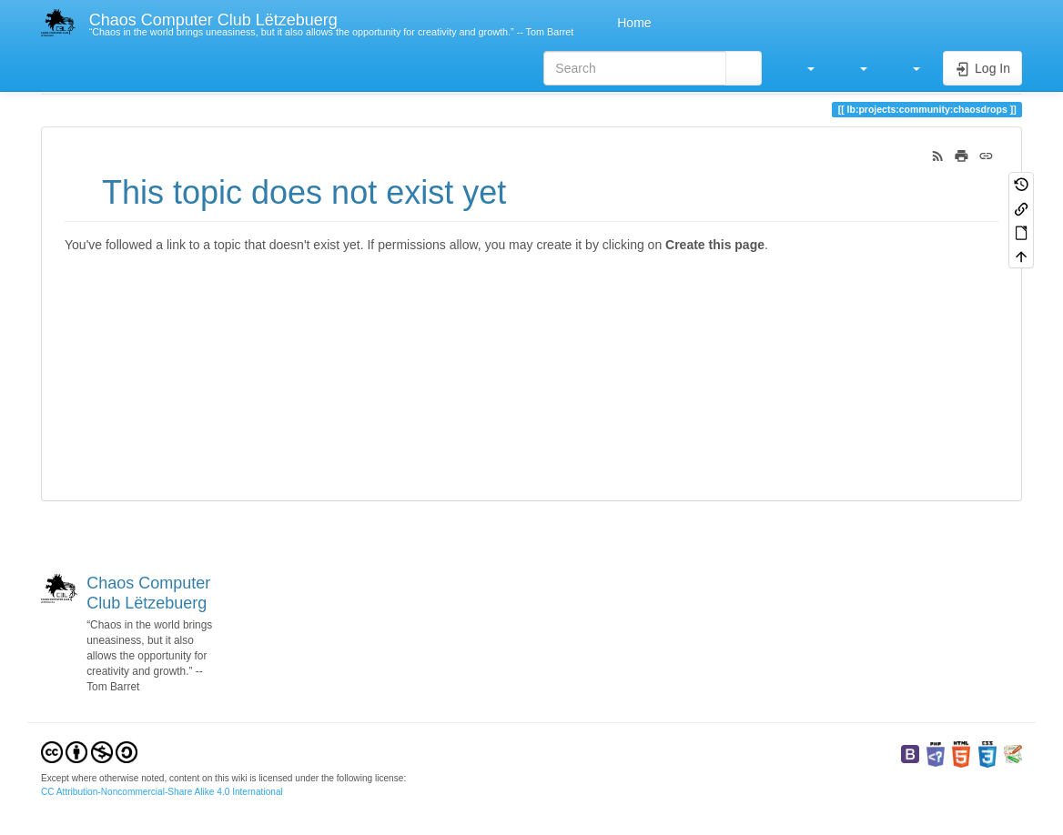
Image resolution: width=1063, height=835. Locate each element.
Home (632, 22)
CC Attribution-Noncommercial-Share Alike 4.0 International (162, 792)
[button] (801, 68)
